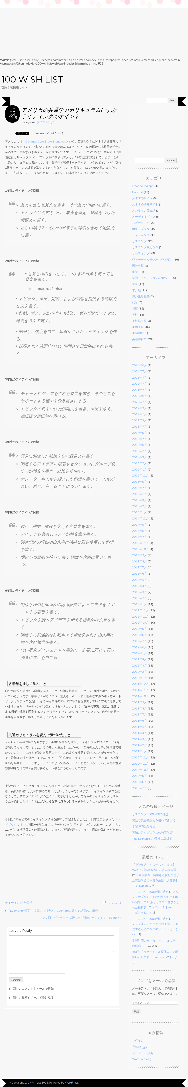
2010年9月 (139, 775)
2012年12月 (140, 610)
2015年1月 (139, 512)
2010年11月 (140, 763)
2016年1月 (139, 469)
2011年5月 (139, 727)
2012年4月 (139, 659)
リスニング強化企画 (145, 247)
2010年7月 (139, 788)
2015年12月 (140, 475)
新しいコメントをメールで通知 (33, 988)
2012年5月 (139, 653)
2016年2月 (139, 463)
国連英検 (138, 265)
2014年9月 (139, 524)
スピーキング (141, 222)
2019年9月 (139, 408)
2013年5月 (139, 579)
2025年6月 (139, 365)
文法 (135, 284)
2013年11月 (140, 543)
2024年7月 (139, 371)
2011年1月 (139, 751)
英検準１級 (139, 321)
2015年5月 (139, 494)
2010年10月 (140, 770)
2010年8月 (139, 782)
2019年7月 (139, 414)
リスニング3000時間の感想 (150, 814)
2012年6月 (139, 647)
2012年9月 (139, 628)
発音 (135, 302)
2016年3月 (139, 457)
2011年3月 (139, 739)
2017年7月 (139, 439)
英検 (135, 314)
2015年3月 (139, 500)
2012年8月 (139, 635)
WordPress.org (142, 1059)
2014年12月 (140, 518)
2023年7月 (139, 377)
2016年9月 (139, 445)
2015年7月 (139, 488)
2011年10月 (140, 696)
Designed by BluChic (174, 1082)
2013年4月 (139, 586)
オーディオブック (143, 216)
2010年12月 (140, 757)
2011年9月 (139, 702)
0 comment (114, 903)
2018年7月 (139, 426)
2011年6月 (139, 720)
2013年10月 (140, 549)
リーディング (141, 253)
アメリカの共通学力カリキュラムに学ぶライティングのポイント (69, 113)
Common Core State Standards (45, 141)
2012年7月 (139, 641)
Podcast (137, 192)
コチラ (99, 173)
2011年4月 (139, 733)
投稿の (139, 1047)
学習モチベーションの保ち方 (151, 278)
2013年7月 (139, 567)
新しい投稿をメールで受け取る (33, 997)
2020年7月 (139, 402)
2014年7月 (139, 537)
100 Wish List (32, 79)
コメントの (142, 1053)
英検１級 (138, 327)
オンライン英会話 (143, 210)
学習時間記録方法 (143, 826)
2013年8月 (139, 561)
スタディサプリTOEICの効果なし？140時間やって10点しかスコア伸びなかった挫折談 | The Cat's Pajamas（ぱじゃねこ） (155, 902)
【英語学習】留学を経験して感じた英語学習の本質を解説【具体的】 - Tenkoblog (155, 880)
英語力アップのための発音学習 (152, 832)
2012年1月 (139, 678)
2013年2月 (139, 598)
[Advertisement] (94, 27)
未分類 (136, 290)
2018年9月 (139, 420)
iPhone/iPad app (143, 186)
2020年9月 (139, 396)
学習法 (28, 902)
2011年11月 (140, 690)
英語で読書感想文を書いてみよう (154, 820)
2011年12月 (140, 684)
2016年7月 (139, 451)
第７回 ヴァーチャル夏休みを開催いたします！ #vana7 (80, 917)
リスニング (139, 241)
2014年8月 (139, 531)
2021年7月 (139, 389)
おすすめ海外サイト (145, 204)
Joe (172, 957)
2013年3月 (139, 592)
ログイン (138, 1040)
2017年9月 (139, 432)
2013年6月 (139, 573)
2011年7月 (139, 714)
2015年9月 (139, 481)
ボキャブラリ (141, 229)
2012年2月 (139, 671)
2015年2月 (139, 506)
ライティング (45, 122)
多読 (135, 272)
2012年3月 (139, 665)
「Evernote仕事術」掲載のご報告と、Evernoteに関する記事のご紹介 (52, 910)
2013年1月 (139, 604)
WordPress (71, 1082)
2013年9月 (139, 555)
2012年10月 (140, 622)
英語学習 (138, 333)
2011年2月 (139, 745)
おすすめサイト (142, 198)
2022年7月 (139, 383)
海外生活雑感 (141, 296)
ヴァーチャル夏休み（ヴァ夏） (152, 259)
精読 (135, 308)
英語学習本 (139, 339)
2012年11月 (140, 616)
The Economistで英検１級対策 (152, 838)
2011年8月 (139, 708)
